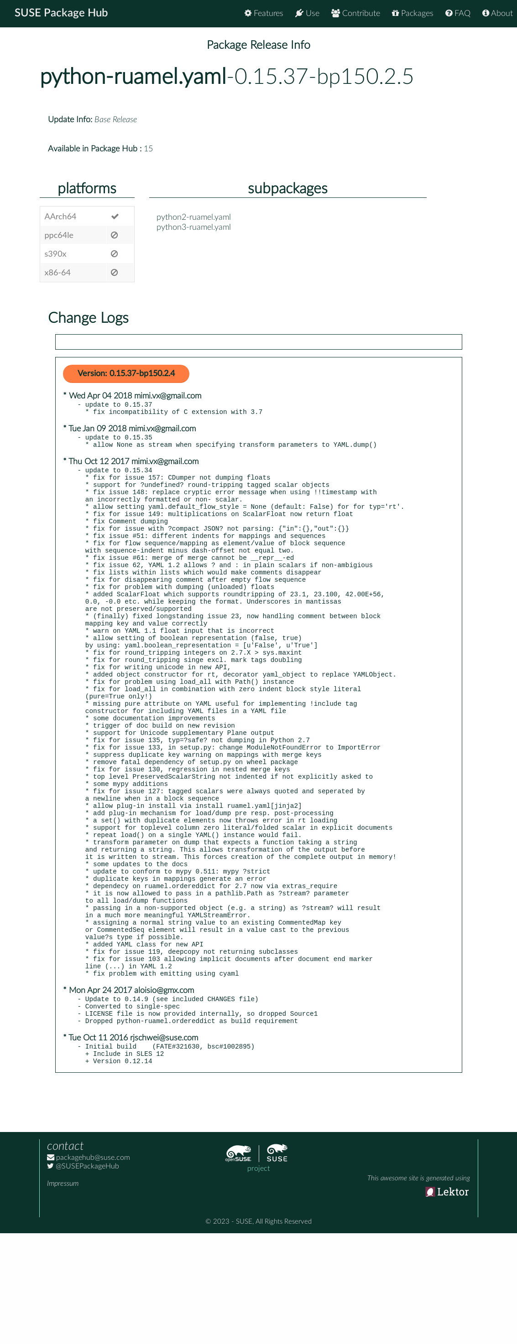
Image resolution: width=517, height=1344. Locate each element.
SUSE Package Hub (62, 13)
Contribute (355, 13)
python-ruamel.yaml (133, 77)
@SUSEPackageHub (83, 1277)
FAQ (457, 13)
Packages (412, 13)
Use (307, 13)
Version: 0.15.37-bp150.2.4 (126, 374)
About (497, 13)
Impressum (62, 1294)
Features (264, 13)
